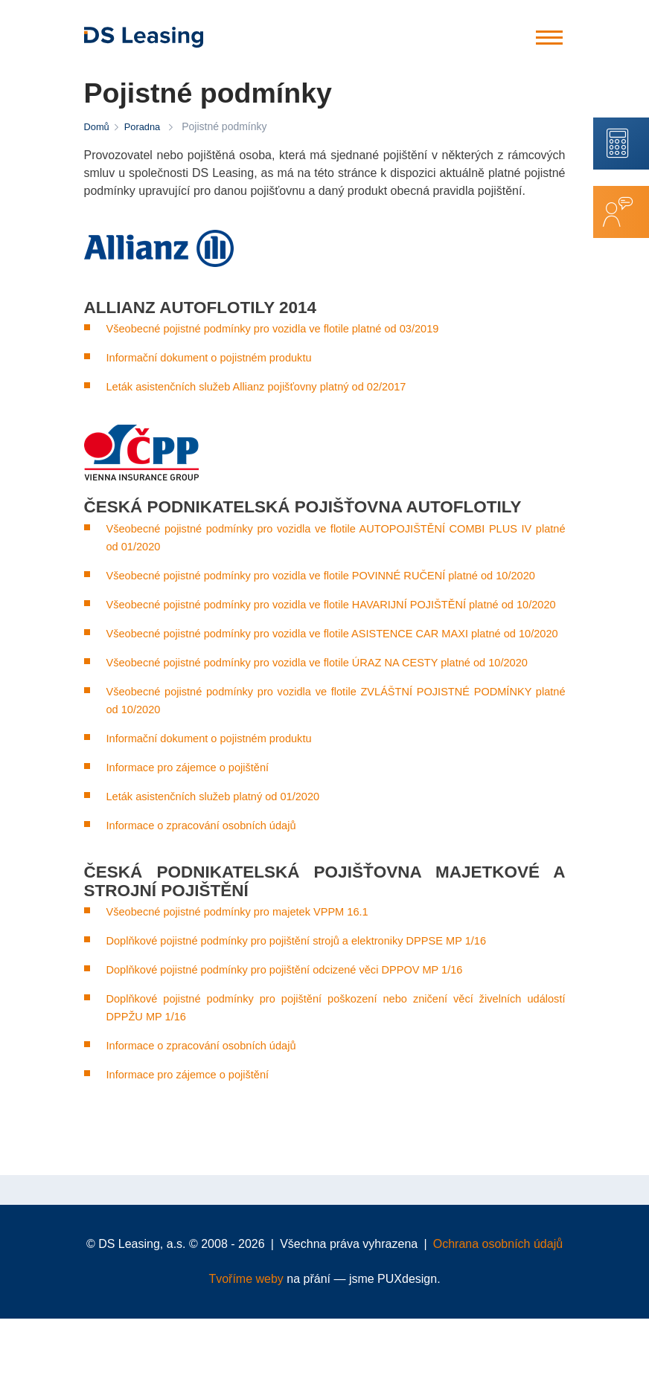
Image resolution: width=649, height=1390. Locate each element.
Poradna (146, 126)
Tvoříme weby (245, 1350)
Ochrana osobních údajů (498, 1315)
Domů (98, 126)
